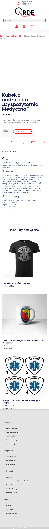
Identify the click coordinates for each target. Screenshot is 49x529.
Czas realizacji (10, 444)
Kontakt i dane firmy (12, 513)
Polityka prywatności (12, 492)
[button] (32, 26)
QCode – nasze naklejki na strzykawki (17, 481)
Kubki (20, 36)
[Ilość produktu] (12, 142)
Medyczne (14, 36)
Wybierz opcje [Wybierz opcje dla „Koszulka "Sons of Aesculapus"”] (7, 289)
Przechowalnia (10, 464)
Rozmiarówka (10, 485)
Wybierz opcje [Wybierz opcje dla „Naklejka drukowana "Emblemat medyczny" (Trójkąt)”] (7, 408)
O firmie (8, 505)
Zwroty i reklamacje (11, 489)
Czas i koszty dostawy (12, 432)
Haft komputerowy (11, 440)
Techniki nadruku (11, 436)
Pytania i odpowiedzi (12, 428)
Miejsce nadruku (6, 130)
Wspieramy (9, 509)
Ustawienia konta (11, 460)
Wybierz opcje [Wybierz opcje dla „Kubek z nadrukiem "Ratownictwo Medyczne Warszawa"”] (7, 348)
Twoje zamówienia (11, 456)
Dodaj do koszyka (34, 142)
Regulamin (9, 477)
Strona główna (4, 36)
